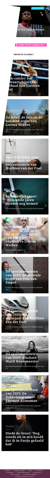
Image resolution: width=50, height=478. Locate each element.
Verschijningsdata (15, 474)
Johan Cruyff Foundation (30, 45)
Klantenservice (37, 472)
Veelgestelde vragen (19, 470)
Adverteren (8, 470)
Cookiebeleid (38, 470)
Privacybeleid (9, 472)
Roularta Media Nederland (30, 474)
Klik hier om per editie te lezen (17, 54)
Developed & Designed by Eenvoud (24, 476)
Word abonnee (37, 8)
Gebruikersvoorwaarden (23, 472)
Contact (30, 470)
